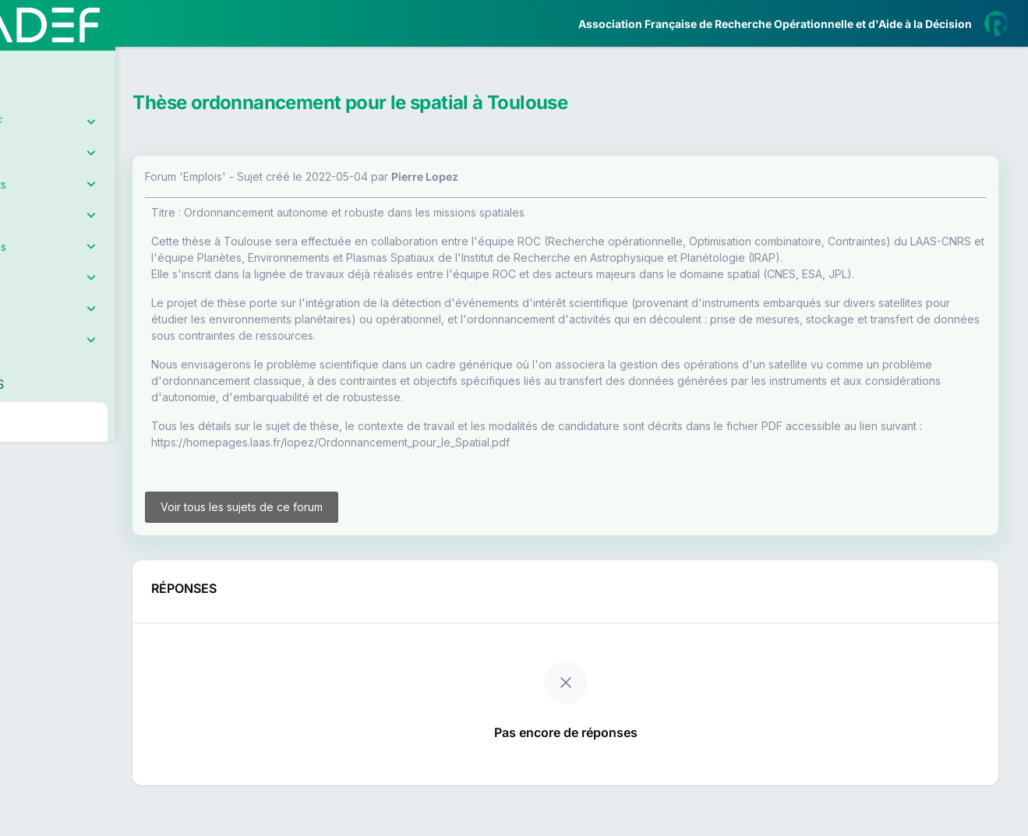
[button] (23, 462)
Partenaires (63, 358)
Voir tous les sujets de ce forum (325, 546)
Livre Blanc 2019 (79, 576)
